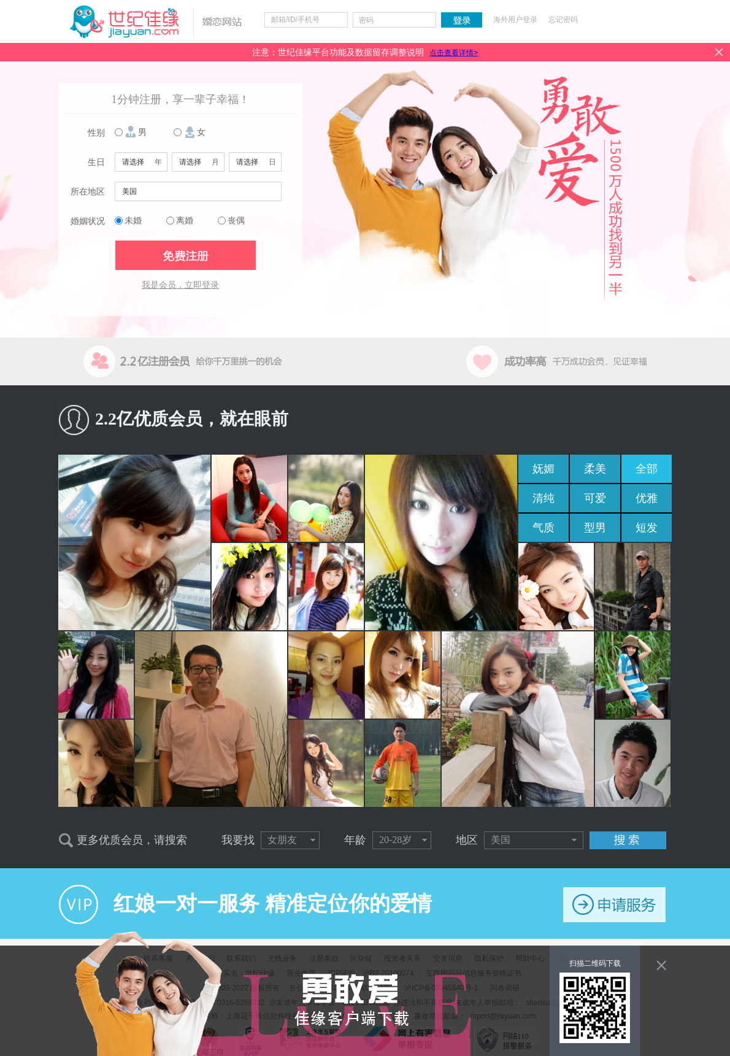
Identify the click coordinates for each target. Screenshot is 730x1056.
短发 (647, 528)
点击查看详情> (453, 52)
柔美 (595, 469)
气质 (543, 528)
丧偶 (236, 220)
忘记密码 (563, 19)
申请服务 (614, 904)
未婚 (133, 220)
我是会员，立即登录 (180, 285)
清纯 (543, 498)
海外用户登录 (515, 19)
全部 (647, 469)
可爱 (595, 498)
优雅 (647, 498)
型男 (595, 528)
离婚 (184, 220)
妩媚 (543, 469)
